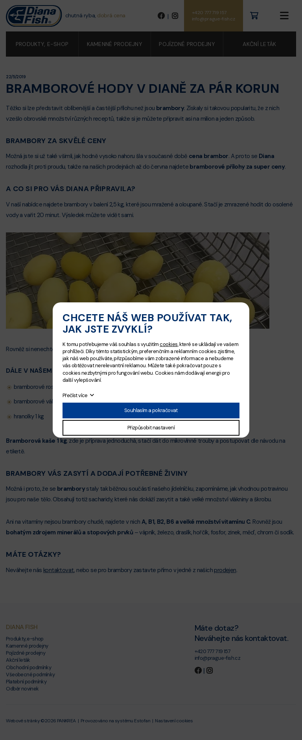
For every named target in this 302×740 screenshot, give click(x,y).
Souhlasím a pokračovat (151, 410)
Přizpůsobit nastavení (151, 427)
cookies (168, 344)
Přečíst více (75, 395)
